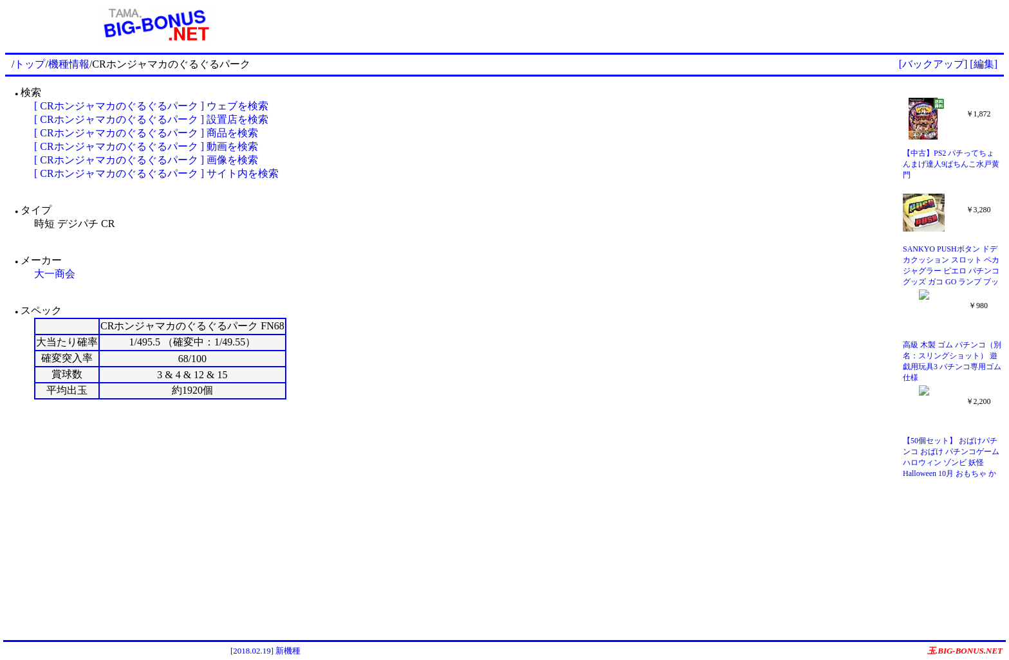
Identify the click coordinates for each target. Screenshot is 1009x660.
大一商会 (54, 273)
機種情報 (68, 64)
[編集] (983, 64)
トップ (29, 64)
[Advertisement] (654, 24)
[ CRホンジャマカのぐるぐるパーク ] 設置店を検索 (151, 119)
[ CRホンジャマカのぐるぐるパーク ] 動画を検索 (146, 146)
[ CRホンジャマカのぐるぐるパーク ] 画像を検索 (146, 159)
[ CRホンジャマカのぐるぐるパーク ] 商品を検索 (146, 132)
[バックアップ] (933, 64)
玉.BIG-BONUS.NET (965, 650)
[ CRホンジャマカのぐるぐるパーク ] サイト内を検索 (156, 173)
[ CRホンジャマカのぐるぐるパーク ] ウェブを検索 (151, 105)
